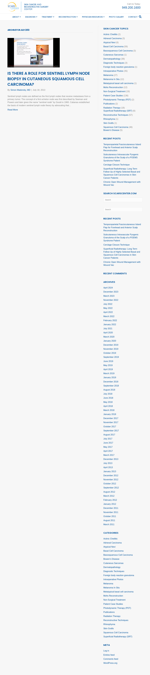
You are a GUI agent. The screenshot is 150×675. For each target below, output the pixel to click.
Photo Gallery (116, 17)
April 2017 (108, 451)
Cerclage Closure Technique (116, 165)
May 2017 (108, 447)
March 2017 (108, 455)
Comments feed (110, 659)
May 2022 (108, 308)
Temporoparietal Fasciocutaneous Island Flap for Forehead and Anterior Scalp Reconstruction (122, 147)
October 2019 (109, 353)
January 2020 (109, 341)
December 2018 (110, 382)
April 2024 (108, 288)
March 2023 (108, 296)
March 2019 (108, 373)
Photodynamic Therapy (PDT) (117, 100)
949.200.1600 (131, 7)
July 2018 (107, 394)
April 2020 (108, 332)
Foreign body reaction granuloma (118, 67)
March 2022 (108, 316)
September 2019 (111, 357)
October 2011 (109, 516)
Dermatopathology (111, 59)
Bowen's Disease (111, 130)
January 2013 (109, 471)
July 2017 (107, 439)
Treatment (47, 17)
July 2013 (107, 463)
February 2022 (110, 320)
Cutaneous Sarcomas (113, 55)
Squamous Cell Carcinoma (115, 127)
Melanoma (108, 75)
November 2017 (110, 422)
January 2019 (109, 377)
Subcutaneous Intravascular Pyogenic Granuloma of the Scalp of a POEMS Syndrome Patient (121, 157)
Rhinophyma (109, 119)
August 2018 (109, 390)
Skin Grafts (108, 123)
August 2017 (109, 435)
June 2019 (108, 361)
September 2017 (111, 430)
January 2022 (109, 324)
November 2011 (110, 512)
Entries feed (108, 655)
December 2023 (110, 292)
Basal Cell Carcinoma (113, 46)
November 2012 (110, 479)
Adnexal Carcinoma (112, 38)
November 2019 (110, 349)
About (15, 17)
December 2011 (110, 508)
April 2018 (108, 406)
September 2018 (111, 386)
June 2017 (108, 443)
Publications (109, 104)
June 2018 (108, 398)
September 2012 (111, 488)
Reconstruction (67, 17)
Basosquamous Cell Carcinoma (118, 51)
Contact (133, 17)
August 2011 (109, 520)
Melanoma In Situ (111, 79)
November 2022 (110, 300)
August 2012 (109, 492)
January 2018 (109, 414)
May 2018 (108, 402)
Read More (12, 110)
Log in (106, 651)
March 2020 (108, 337)
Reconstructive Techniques (115, 115)
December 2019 (110, 345)
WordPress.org (110, 663)
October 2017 (109, 426)
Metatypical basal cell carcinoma (118, 83)
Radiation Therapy (111, 108)
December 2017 (110, 418)
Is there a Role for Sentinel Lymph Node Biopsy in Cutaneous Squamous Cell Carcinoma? (48, 79)
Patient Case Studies (113, 95)
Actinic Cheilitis (110, 34)
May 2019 (108, 365)
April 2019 (108, 369)
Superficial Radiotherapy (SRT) (117, 111)
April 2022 (108, 312)
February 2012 (110, 500)
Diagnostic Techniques (113, 63)
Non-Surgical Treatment (114, 91)
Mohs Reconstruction (113, 87)
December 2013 (110, 459)
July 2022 (107, 304)
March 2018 (108, 410)
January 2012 (109, 504)
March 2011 (108, 524)
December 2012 (110, 475)
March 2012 (108, 496)
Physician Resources (92, 17)
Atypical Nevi (109, 42)
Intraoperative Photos (113, 71)
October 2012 (109, 483)
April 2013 (108, 467)
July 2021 (107, 328)
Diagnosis (30, 17)
